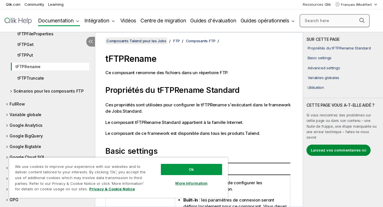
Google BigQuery (26, 135)
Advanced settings (324, 68)
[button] (362, 20)
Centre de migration (163, 21)
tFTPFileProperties (36, 33)
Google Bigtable (25, 146)
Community (34, 4)
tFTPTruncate (31, 78)
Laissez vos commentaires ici (338, 150)
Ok (191, 169)
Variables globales (324, 77)
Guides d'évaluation (213, 21)
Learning (55, 4)
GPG (13, 199)
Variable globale (25, 114)
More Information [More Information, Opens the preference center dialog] (191, 183)
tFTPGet (25, 44)
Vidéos (128, 21)
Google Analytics (26, 125)
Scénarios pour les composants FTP (49, 91)
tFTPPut (25, 55)
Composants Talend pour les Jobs (136, 41)
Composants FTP (201, 41)
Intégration (96, 21)
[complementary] (343, 119)
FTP (176, 41)
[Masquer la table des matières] (90, 42)
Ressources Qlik (317, 4)
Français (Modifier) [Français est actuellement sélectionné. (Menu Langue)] (357, 5)
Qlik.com (13, 4)
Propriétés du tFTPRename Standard (339, 48)
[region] (118, 177)
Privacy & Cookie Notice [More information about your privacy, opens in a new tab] (112, 189)
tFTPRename (28, 66)
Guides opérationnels (265, 21)
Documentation (56, 21)
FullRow (17, 103)
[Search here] (334, 21)
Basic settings (320, 57)
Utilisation (316, 87)
